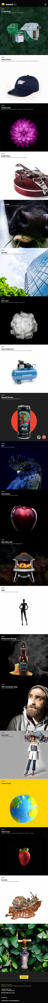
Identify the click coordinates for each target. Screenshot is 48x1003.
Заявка (24, 977)
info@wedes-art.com (8, 992)
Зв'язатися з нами (6, 984)
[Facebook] (4, 997)
